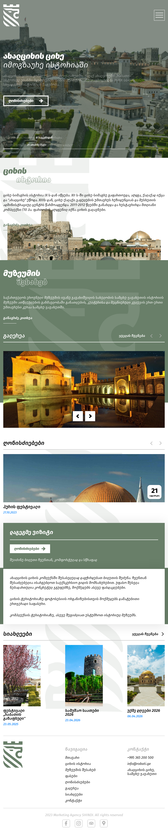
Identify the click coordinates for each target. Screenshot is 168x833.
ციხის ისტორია (78, 764)
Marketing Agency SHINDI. (73, 815)
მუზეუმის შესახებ (80, 770)
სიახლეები (74, 794)
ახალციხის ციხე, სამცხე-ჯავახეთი (142, 772)
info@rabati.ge (139, 764)
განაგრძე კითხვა (17, 225)
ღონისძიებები (21, 101)
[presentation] (78, 416)
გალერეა (72, 788)
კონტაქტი (73, 801)
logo (16, 754)
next (160, 336)
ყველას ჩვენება (132, 336)
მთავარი (72, 758)
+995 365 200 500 (140, 758)
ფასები (71, 776)
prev (151, 336)
